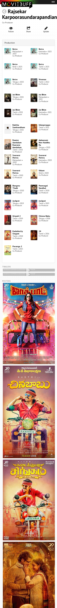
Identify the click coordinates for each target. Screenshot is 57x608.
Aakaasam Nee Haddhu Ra (44, 142)
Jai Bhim (16, 94)
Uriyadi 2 (16, 216)
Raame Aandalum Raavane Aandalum (17, 144)
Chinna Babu (44, 216)
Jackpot (16, 201)
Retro (14, 49)
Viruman (42, 79)
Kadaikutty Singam (17, 232)
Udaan (42, 170)
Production (9, 42)
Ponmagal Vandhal (43, 186)
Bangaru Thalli (16, 186)
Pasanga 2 (17, 246)
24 (40, 231)
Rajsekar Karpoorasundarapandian (29, 14)
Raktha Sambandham (18, 126)
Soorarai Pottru (16, 156)
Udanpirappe (44, 125)
